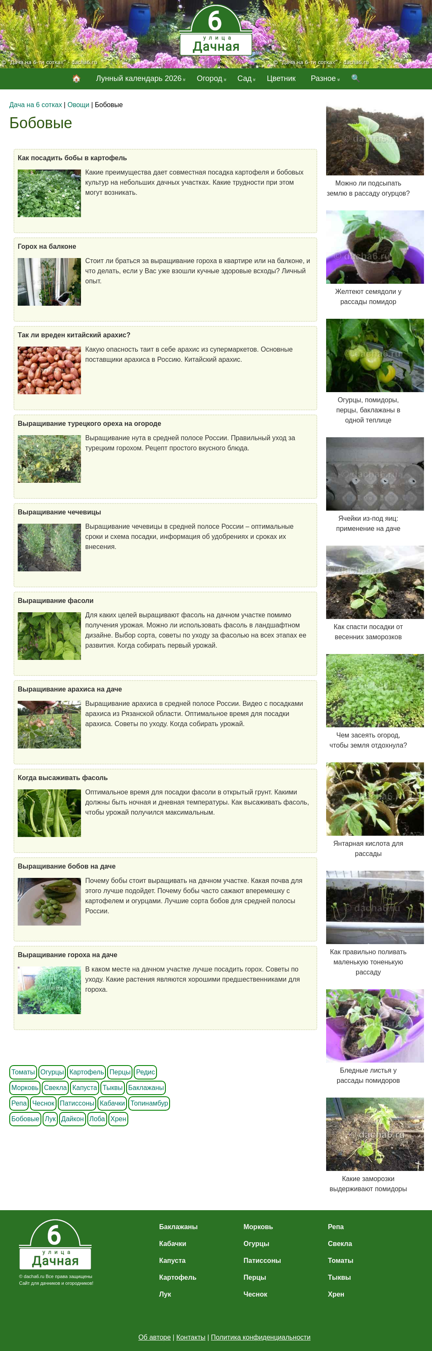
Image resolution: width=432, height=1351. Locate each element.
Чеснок (43, 1103)
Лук (50, 1118)
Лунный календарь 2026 (139, 78)
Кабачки (112, 1103)
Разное (323, 78)
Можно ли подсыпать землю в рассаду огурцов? (368, 149)
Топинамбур (149, 1103)
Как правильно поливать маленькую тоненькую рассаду (368, 923)
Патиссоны (77, 1103)
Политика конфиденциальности (260, 1337)
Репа (19, 1103)
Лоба (97, 1118)
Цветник (281, 78)
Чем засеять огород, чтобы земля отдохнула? (368, 701)
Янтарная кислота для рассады (368, 809)
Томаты (23, 1072)
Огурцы (52, 1072)
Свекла (55, 1087)
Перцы (119, 1072)
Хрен (118, 1118)
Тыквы (113, 1087)
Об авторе (154, 1337)
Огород (209, 78)
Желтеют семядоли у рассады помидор (368, 257)
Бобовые (25, 1118)
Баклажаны (146, 1087)
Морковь (24, 1087)
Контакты (190, 1337)
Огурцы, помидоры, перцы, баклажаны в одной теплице (368, 371)
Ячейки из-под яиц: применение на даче (368, 484)
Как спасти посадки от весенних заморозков (368, 593)
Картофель (86, 1072)
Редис (145, 1072)
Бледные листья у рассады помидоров (368, 1036)
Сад (245, 78)
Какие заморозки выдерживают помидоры (368, 1145)
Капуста (84, 1087)
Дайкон (72, 1118)
